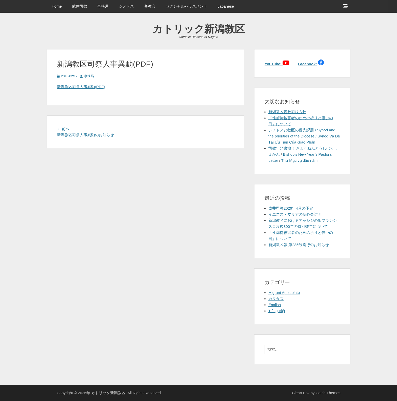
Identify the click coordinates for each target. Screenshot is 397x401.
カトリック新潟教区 (198, 28)
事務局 (103, 6)
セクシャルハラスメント (186, 6)
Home (57, 6)
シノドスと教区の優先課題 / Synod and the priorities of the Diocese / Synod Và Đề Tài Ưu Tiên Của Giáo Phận (304, 136)
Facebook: (307, 64)
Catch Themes (328, 393)
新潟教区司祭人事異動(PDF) (81, 87)
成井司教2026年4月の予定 (290, 208)
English (274, 305)
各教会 (149, 6)
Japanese (225, 6)
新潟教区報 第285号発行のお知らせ (298, 245)
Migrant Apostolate (284, 292)
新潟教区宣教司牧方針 (287, 112)
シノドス (126, 6)
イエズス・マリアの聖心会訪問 (295, 214)
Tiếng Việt (276, 311)
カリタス (276, 298)
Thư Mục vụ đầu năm (299, 160)
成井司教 (79, 6)
